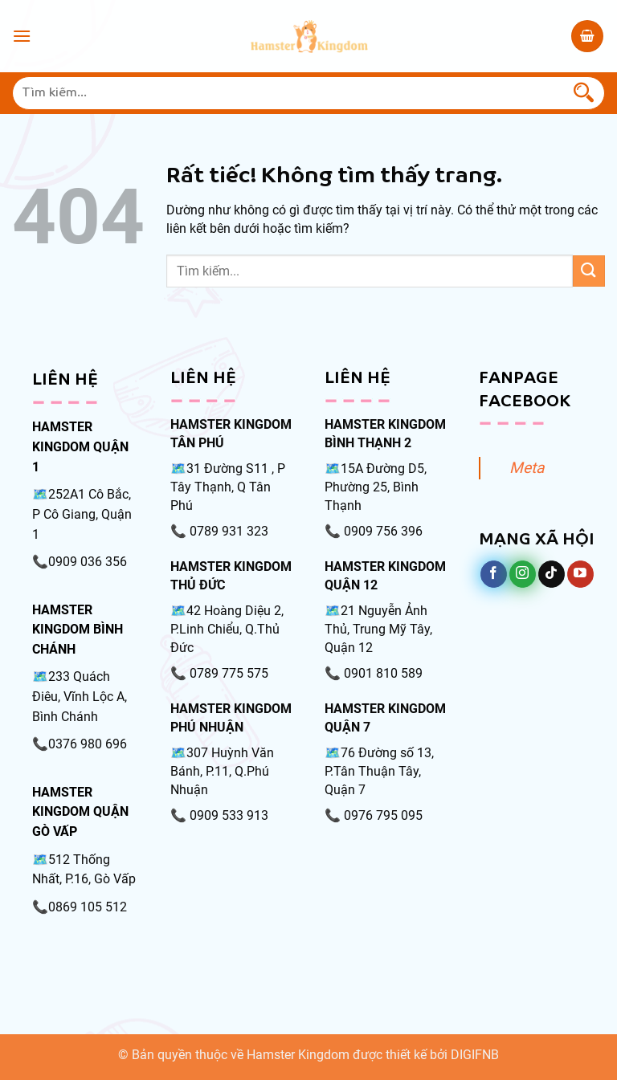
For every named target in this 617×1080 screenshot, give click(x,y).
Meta (526, 467)
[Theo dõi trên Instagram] (522, 574)
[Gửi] (584, 93)
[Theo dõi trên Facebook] (493, 574)
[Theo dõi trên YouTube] (580, 574)
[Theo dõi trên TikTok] (551, 574)
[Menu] (21, 35)
